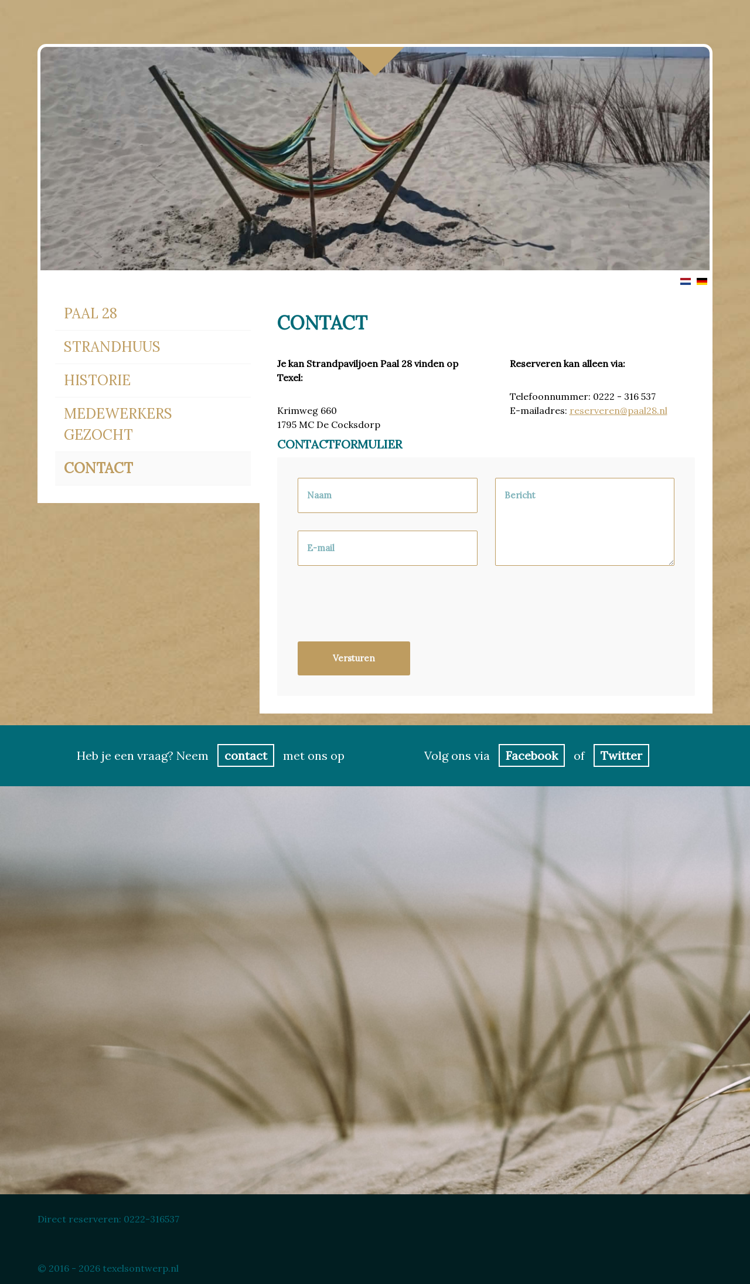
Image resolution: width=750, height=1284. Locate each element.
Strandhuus (112, 347)
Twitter (621, 755)
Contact (98, 468)
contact (245, 755)
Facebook (532, 755)
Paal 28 (90, 313)
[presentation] (387, 610)
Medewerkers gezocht (118, 424)
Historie (97, 380)
